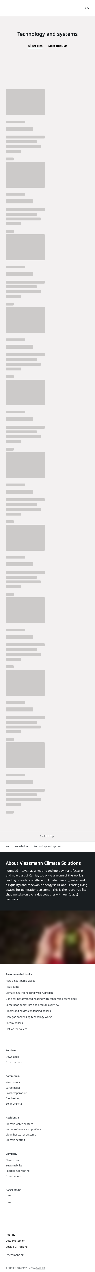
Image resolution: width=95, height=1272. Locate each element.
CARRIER (40, 1268)
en (7, 846)
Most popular (57, 46)
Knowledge (21, 846)
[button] (47, 836)
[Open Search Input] (79, 8)
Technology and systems (48, 846)
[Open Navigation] (87, 8)
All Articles (35, 46)
